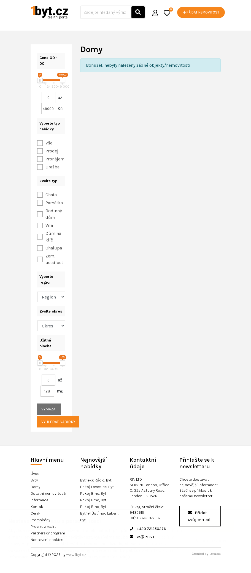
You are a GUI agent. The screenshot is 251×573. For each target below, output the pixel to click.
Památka (54, 202)
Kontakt (38, 506)
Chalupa (53, 248)
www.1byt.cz (76, 554)
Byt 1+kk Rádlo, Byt (96, 480)
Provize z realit (43, 526)
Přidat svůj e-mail (199, 516)
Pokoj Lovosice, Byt (97, 487)
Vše (48, 143)
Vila (49, 225)
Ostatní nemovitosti (48, 493)
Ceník (36, 513)
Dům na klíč (53, 237)
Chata (51, 194)
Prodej (51, 151)
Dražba (52, 167)
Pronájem (54, 159)
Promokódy (40, 520)
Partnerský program (48, 533)
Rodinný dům (53, 214)
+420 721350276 (148, 528)
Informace (39, 500)
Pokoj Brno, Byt (93, 493)
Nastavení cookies (47, 539)
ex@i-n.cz (142, 536)
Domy (35, 487)
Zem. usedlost (54, 259)
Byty (34, 480)
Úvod (35, 473)
